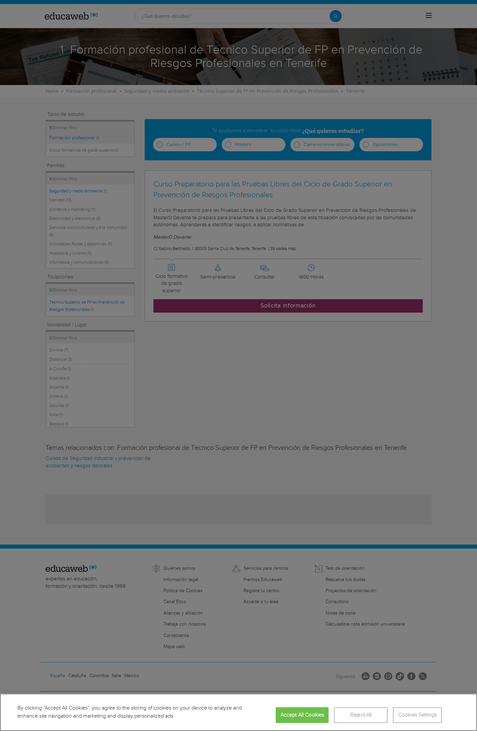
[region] (238, 712)
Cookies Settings (417, 715)
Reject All (361, 715)
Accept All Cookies (302, 715)
